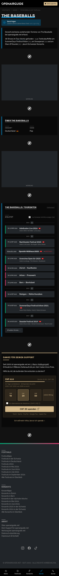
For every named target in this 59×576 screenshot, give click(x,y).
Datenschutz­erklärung (11, 533)
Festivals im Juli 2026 (10, 472)
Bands (15, 10)
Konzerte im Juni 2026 (11, 504)
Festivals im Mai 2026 (10, 467)
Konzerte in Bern (8, 496)
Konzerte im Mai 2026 (10, 501)
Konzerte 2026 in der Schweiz (14, 509)
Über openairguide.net (10, 525)
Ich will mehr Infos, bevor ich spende (28, 421)
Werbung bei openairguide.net (13, 531)
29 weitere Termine (14, 330)
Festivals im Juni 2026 (11, 469)
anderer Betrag (48, 395)
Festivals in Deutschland (11, 461)
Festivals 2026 (8, 464)
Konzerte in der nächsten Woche (14, 499)
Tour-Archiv (20, 39)
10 (10, 395)
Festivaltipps (7, 456)
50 (35, 395)
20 (23, 395)
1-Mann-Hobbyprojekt (40, 364)
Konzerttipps (7, 491)
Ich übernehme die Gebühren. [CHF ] (23, 403)
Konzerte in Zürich (9, 493)
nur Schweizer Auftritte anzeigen (41, 217)
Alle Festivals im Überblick (12, 477)
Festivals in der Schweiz (11, 459)
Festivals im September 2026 (13, 475)
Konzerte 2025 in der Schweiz (14, 507)
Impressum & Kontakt (10, 536)
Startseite (6, 10)
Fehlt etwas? (50, 207)
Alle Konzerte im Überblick (12, 512)
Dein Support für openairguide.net (15, 528)
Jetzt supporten (50, 4)
